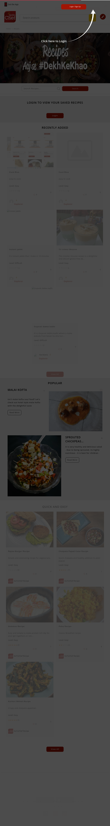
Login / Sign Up (75, 6)
